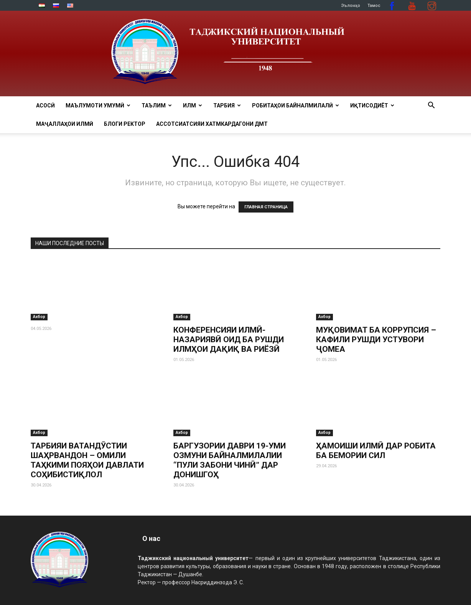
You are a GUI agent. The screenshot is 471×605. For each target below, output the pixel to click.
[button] (431, 106)
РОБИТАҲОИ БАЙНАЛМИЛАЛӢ (295, 105)
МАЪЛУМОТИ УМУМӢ (98, 105)
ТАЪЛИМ (157, 105)
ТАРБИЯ (227, 105)
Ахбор (39, 317)
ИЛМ (192, 105)
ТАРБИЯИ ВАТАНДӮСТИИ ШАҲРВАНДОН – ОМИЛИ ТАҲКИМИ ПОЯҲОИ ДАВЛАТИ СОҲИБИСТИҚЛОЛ (87, 460)
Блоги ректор (124, 124)
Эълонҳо (350, 5)
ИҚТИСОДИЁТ (372, 105)
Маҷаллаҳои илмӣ (64, 124)
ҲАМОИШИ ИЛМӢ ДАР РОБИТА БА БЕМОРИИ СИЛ (376, 450)
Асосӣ (45, 105)
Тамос (373, 5)
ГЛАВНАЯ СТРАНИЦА (266, 206)
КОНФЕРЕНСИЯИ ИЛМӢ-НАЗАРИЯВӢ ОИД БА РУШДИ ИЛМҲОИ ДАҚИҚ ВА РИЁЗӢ (228, 339)
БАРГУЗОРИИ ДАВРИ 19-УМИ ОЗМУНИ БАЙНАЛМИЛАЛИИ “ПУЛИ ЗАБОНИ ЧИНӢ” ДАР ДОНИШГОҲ (229, 460)
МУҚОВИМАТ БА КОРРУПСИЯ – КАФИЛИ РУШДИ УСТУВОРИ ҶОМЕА (376, 339)
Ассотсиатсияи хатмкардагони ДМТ (212, 124)
